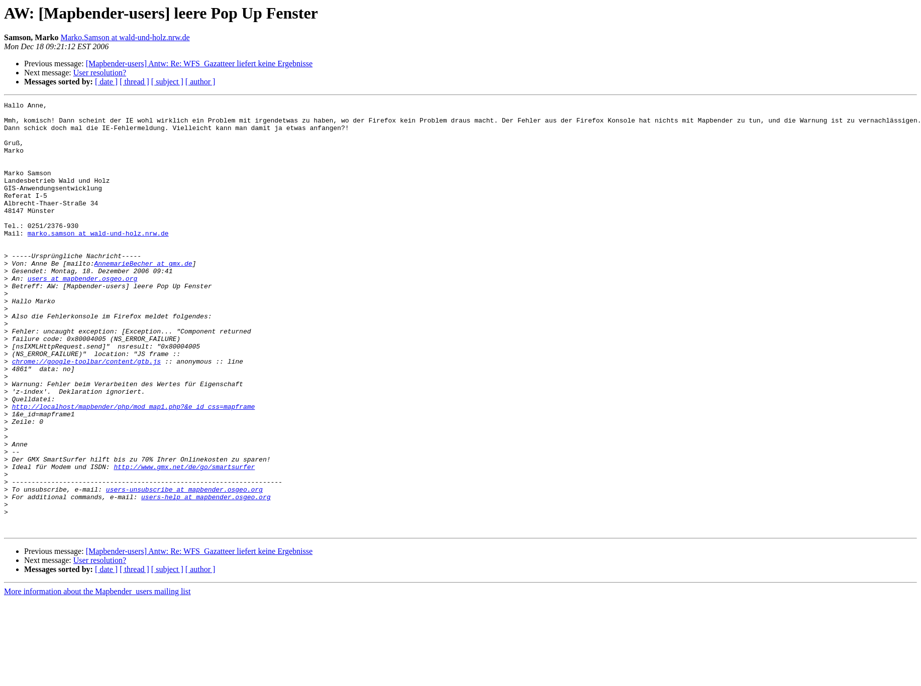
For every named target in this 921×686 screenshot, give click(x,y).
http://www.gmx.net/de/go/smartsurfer (184, 540)
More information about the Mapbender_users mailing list (97, 677)
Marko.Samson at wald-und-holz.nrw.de (124, 37)
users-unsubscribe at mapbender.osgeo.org (184, 567)
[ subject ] (167, 81)
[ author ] (200, 81)
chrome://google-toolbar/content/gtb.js (86, 413)
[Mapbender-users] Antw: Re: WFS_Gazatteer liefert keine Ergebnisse (199, 63)
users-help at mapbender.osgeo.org (205, 576)
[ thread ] (134, 81)
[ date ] (106, 81)
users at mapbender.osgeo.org (82, 314)
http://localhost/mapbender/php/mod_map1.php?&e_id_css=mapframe (133, 468)
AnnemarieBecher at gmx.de (143, 296)
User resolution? (99, 72)
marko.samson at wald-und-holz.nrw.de (98, 260)
